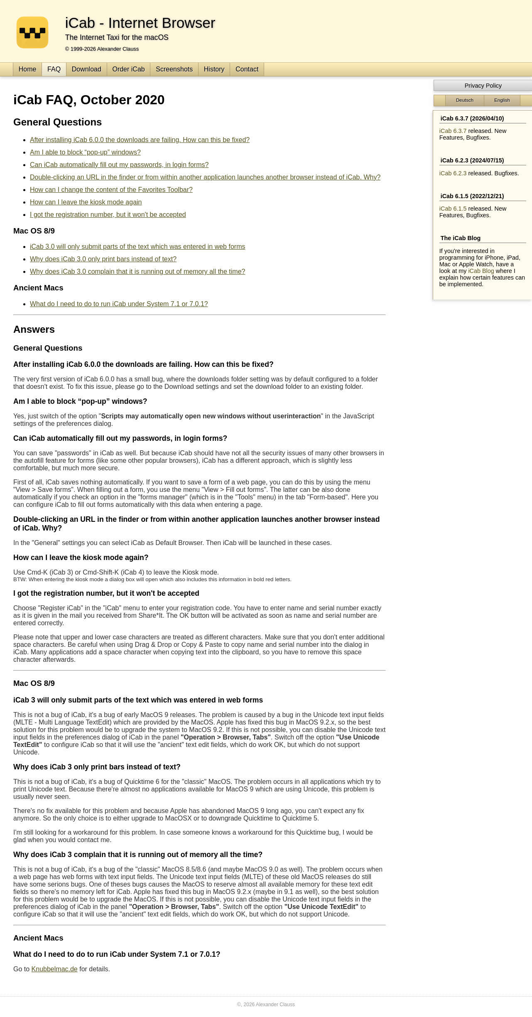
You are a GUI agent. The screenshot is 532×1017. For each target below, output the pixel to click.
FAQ (54, 69)
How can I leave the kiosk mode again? (81, 557)
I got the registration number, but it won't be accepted (108, 214)
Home (28, 69)
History (214, 69)
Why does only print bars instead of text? (103, 259)
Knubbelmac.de (55, 969)
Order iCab (128, 69)
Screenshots (174, 69)
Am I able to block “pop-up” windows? (85, 152)
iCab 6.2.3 (453, 173)
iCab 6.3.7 (453, 131)
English (502, 100)
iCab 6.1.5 (453, 208)
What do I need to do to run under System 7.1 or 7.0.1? (119, 303)
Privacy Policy (483, 85)
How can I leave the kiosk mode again (86, 202)
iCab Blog (481, 271)
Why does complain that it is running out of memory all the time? (137, 271)
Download (86, 69)
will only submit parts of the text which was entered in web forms (137, 246)
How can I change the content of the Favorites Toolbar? (111, 189)
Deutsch (464, 100)
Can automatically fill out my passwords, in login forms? (119, 164)
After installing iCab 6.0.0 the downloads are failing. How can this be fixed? (140, 139)
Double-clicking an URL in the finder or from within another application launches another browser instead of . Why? (205, 177)
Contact (246, 69)
